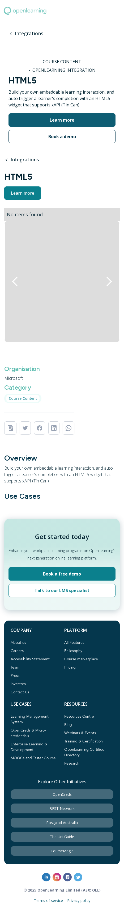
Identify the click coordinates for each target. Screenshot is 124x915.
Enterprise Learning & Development (29, 747)
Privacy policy (78, 900)
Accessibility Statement (30, 659)
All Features (74, 643)
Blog (68, 725)
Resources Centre (79, 716)
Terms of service (48, 900)
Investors (18, 684)
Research (71, 763)
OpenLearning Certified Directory (84, 752)
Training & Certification (83, 741)
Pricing (70, 667)
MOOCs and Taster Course (33, 758)
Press (15, 676)
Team (15, 667)
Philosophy (73, 651)
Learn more (22, 193)
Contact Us (20, 692)
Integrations (29, 33)
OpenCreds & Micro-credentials (28, 733)
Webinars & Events (80, 733)
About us (18, 643)
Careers (17, 651)
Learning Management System (30, 719)
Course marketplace (81, 659)
